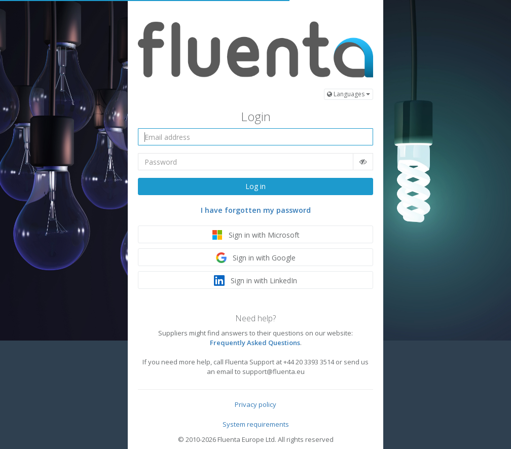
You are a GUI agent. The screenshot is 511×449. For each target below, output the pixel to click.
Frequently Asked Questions (255, 342)
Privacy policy (255, 404)
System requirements (256, 424)
